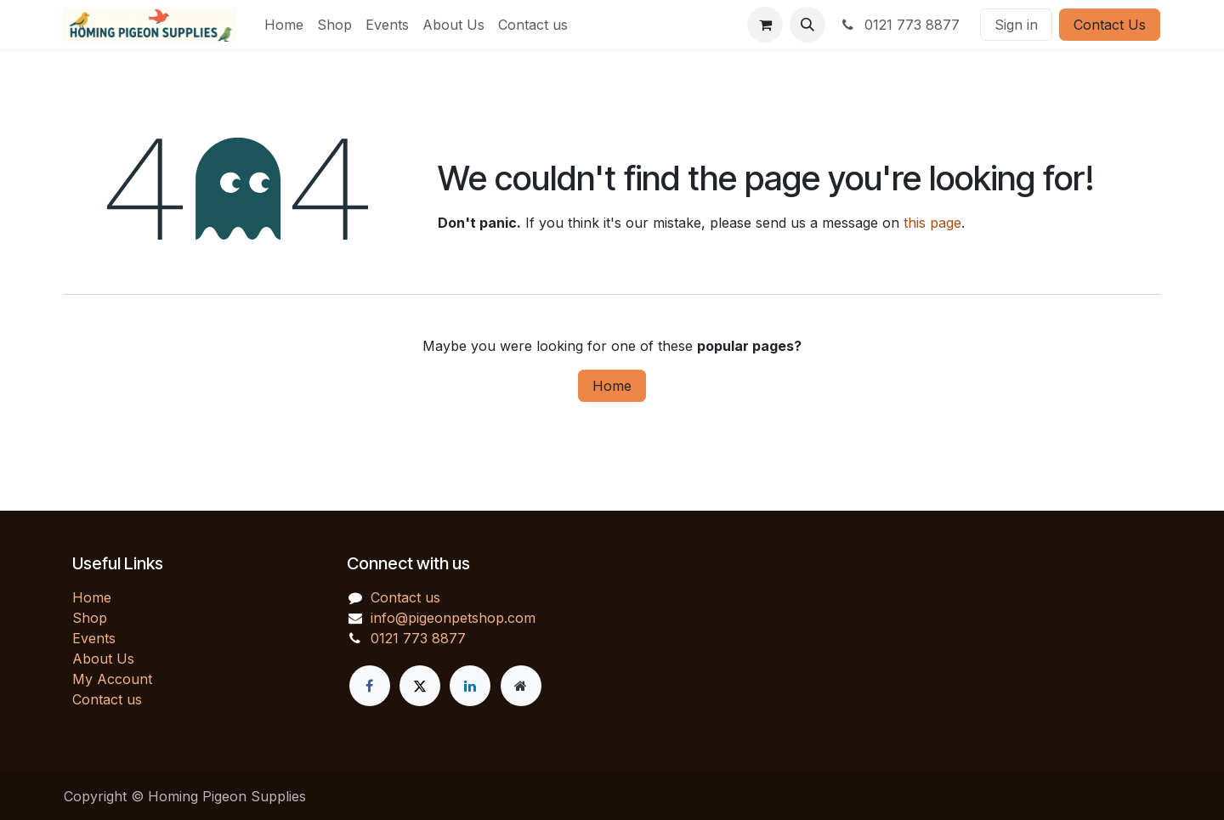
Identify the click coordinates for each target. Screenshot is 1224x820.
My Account (112, 678)
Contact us (107, 699)
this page (932, 222)
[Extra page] (521, 685)
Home (612, 385)
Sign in (1016, 24)
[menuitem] (284, 25)
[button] (807, 24)
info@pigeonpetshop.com (453, 617)
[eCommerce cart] (765, 24)
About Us (103, 658)
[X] (420, 685)
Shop (89, 617)
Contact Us (1110, 24)
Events (94, 638)
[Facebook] (369, 685)
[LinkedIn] (470, 685)
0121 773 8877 (899, 24)
